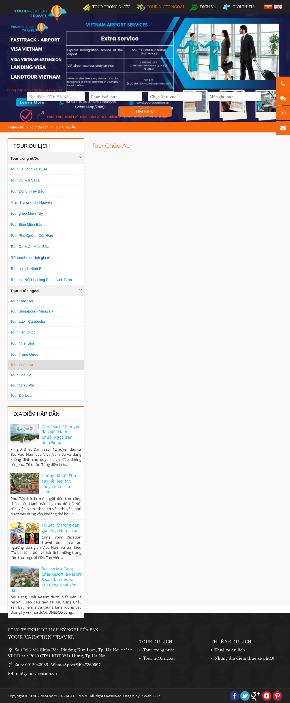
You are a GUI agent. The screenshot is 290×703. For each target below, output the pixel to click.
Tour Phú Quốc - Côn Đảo (31, 235)
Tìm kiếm (145, 111)
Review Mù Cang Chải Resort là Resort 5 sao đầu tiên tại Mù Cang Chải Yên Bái (45, 579)
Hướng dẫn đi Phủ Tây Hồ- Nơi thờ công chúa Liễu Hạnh (59, 484)
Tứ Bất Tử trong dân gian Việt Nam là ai (61, 527)
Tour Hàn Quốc (22, 332)
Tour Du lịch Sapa (25, 180)
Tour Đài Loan (21, 395)
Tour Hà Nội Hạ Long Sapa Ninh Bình (41, 280)
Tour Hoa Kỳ (20, 375)
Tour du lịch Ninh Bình (28, 269)
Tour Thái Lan (21, 301)
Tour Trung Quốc (24, 354)
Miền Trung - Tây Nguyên (31, 202)
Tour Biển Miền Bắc (26, 224)
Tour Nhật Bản (22, 343)
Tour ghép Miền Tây (26, 213)
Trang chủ (16, 127)
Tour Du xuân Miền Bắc (29, 246)
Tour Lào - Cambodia (27, 321)
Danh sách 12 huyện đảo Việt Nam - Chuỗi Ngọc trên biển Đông (61, 434)
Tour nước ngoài (24, 291)
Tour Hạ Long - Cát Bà (28, 169)
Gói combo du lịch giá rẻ (30, 258)
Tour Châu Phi (22, 385)
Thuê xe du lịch (229, 649)
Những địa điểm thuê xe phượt (244, 657)
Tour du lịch (38, 127)
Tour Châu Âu (65, 127)
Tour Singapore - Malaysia (31, 311)
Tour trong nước (24, 158)
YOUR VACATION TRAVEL (41, 636)
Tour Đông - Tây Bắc (27, 191)
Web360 (150, 695)
